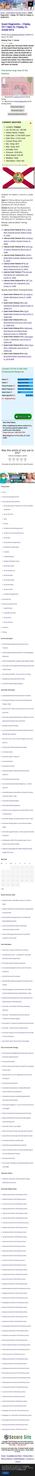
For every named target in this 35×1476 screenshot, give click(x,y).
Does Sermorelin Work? (8, 1061)
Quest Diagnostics (20, 101)
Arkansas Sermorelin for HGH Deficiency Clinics (14, 1208)
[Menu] (30, 4)
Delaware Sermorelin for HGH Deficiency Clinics (15, 1227)
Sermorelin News (8, 575)
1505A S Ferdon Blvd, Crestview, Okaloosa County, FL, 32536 (18, 258)
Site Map (4, 632)
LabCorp (17, 97)
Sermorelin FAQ (6, 599)
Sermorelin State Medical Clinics (10, 497)
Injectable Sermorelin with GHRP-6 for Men (13, 679)
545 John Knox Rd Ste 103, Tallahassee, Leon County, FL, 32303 (18, 275)
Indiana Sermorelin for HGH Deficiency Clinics (14, 1255)
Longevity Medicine (9, 556)
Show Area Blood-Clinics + (17, 114)
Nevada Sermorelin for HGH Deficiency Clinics (14, 1321)
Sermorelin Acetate (9, 566)
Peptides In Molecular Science (11, 561)
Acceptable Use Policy (9, 613)
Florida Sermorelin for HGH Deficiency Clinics (14, 1232)
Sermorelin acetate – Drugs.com (10, 756)
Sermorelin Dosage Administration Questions (14, 1145)
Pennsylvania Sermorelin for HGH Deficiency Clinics (15, 1368)
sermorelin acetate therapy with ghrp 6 (12, 683)
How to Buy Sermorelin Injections (11, 501)
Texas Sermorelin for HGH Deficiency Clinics (14, 1392)
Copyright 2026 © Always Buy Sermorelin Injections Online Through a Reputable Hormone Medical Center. (17, 1442)
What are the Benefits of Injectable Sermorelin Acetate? (16, 1113)
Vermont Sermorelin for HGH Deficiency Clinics (14, 1401)
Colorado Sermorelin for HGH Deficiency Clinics (15, 1218)
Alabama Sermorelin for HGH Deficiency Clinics (14, 1194)
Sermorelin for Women (8, 766)
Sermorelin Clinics (8, 514)
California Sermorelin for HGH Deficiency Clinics (15, 1213)
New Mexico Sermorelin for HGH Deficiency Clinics (15, 1335)
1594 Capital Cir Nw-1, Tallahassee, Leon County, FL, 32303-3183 (18, 339)
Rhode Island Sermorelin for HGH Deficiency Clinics (15, 1373)
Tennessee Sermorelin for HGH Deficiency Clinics (15, 1387)
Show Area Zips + (17, 110)
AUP (25, 1468)
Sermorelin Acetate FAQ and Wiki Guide (12, 1140)
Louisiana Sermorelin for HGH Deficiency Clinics (15, 1274)
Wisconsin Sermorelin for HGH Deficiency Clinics (15, 1424)
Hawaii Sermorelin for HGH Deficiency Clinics (14, 1241)
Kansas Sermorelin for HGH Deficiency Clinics (14, 1265)
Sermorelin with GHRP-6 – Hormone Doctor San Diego (16, 674)
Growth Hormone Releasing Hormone (14, 533)
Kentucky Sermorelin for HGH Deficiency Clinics (14, 1270)
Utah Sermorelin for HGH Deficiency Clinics (13, 1396)
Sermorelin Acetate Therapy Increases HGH (13, 963)
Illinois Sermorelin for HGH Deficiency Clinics (14, 1251)
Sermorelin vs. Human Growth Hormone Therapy (15, 950)
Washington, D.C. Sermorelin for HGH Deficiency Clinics (16, 1415)
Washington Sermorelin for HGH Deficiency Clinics (15, 1410)
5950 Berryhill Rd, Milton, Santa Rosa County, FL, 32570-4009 (17, 356)
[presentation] (14, 410)
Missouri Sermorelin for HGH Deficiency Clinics (14, 1307)
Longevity (6, 552)
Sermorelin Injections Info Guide (10, 779)
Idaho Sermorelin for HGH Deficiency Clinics (14, 1246)
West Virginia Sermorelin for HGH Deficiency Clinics (15, 1420)
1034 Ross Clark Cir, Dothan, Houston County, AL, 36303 (18, 241)
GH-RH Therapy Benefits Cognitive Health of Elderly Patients (18, 661)
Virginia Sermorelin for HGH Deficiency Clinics (14, 1406)
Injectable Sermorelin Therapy (10, 725)
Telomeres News (8, 589)
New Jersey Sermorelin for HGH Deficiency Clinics (15, 1331)
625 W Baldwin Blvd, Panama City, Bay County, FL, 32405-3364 (18, 314)
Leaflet (16, 95)
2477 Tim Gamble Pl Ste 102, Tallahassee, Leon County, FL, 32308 (18, 283)
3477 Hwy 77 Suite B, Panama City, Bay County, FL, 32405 (18, 249)
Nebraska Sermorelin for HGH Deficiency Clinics (15, 1316)
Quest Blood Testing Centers (16, 13)
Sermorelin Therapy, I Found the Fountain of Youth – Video (17, 818)
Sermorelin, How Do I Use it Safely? (11, 1126)
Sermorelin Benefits (7, 761)
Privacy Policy (7, 617)
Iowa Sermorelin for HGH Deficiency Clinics (13, 1260)
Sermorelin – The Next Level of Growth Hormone (15, 1028)
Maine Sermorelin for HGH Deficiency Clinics (14, 1279)
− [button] (4, 82)
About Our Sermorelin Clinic (9, 604)
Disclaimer (26, 1466)
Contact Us (5, 627)
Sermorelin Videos (9, 584)
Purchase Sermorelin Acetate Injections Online (14, 747)
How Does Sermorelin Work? (10, 1083)
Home (2, 13)
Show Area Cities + (17, 107)
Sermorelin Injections (9, 570)
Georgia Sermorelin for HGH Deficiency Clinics (14, 1237)
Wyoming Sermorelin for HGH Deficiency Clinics (14, 1429)
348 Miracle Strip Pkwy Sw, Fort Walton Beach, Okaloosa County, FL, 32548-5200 (18, 331)
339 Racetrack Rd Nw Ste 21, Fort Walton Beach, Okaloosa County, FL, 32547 (16, 266)
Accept (5, 1473)
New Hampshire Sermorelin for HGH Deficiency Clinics (16, 1326)
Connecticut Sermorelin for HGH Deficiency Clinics (15, 1223)
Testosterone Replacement (11, 594)
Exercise (6, 523)
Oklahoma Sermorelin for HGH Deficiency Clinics (15, 1359)
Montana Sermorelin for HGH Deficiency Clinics (14, 1312)
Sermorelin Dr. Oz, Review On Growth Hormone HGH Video (18, 1023)
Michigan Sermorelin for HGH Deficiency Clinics (14, 1293)
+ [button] (4, 79)
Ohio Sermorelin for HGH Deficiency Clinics (13, 1354)
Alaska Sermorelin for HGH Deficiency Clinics (14, 1199)
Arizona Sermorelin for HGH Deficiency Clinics (14, 1204)
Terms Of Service (8, 622)
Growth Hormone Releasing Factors (13, 528)
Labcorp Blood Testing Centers (12, 542)
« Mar (2, 889)
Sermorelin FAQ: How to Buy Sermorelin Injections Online (17, 1136)
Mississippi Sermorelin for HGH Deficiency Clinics (15, 1302)
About (18, 1462)
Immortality (7, 538)
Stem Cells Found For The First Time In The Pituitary (15, 1041)
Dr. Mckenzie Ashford (16, 35)
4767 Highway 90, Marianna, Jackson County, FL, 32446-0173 (19, 306)
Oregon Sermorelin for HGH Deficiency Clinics (14, 1363)
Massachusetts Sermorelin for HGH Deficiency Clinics (16, 1288)
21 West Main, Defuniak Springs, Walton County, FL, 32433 (18, 232)
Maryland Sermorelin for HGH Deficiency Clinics (14, 1284)
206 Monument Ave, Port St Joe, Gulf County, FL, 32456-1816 (18, 322)
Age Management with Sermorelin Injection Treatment (16, 695)
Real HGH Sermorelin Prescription (11, 976)
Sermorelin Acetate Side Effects (10, 801)
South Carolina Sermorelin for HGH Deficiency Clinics (16, 1378)
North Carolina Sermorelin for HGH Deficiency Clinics (16, 1345)
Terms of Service (6, 1459)
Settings (20, 1469)
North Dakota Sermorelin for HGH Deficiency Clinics (16, 1349)
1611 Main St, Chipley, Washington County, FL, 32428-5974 (18, 297)
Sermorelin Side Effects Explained (11, 805)
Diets (5, 519)
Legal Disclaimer (8, 608)
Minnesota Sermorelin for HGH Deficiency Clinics (15, 1298)
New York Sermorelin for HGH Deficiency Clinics (15, 1340)
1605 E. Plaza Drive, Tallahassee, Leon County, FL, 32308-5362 (18, 348)
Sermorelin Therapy (9, 580)
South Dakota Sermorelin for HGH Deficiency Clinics (16, 1382)
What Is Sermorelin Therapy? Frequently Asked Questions (17, 1131)
